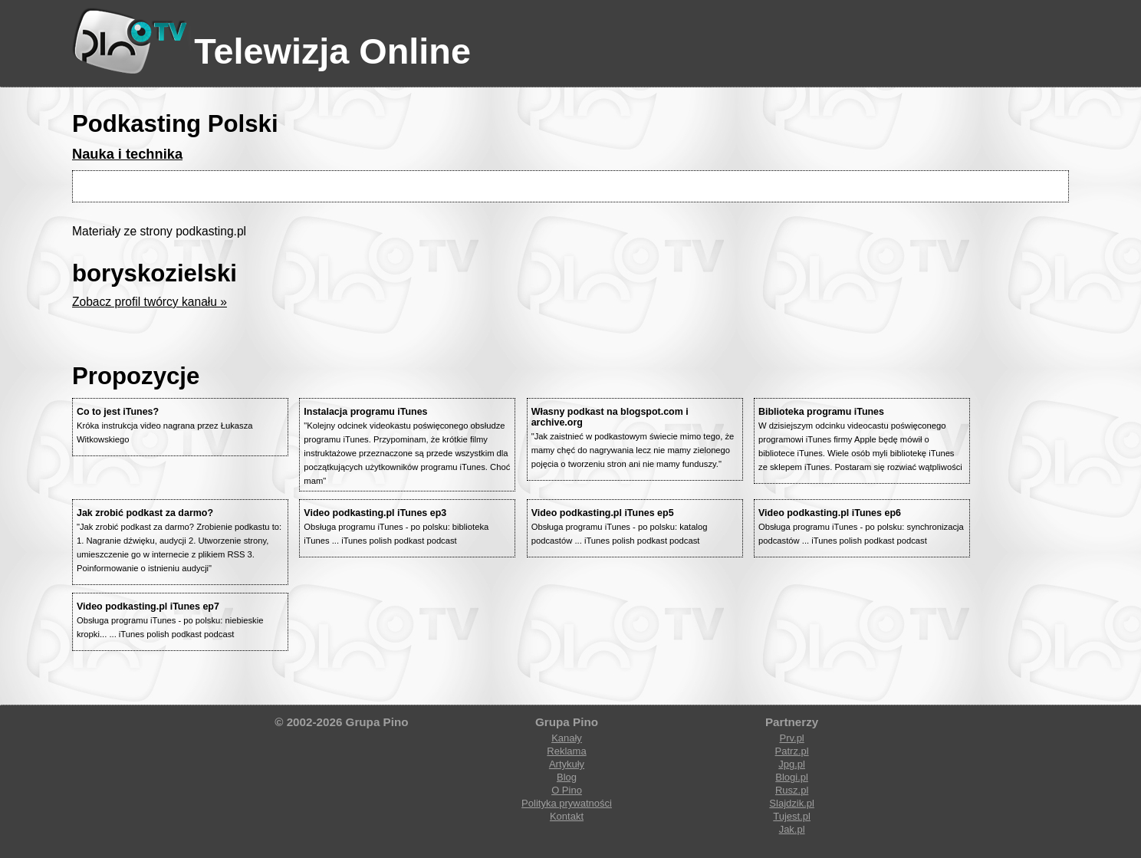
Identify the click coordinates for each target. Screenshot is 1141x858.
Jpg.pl (791, 764)
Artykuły (566, 764)
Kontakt (567, 816)
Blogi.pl (791, 777)
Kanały (566, 738)
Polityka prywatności (566, 803)
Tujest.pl (792, 816)
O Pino (566, 790)
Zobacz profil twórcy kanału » (149, 301)
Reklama (566, 751)
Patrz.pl (792, 751)
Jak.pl (792, 829)
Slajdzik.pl (791, 803)
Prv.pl (791, 738)
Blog (567, 777)
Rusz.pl (791, 790)
